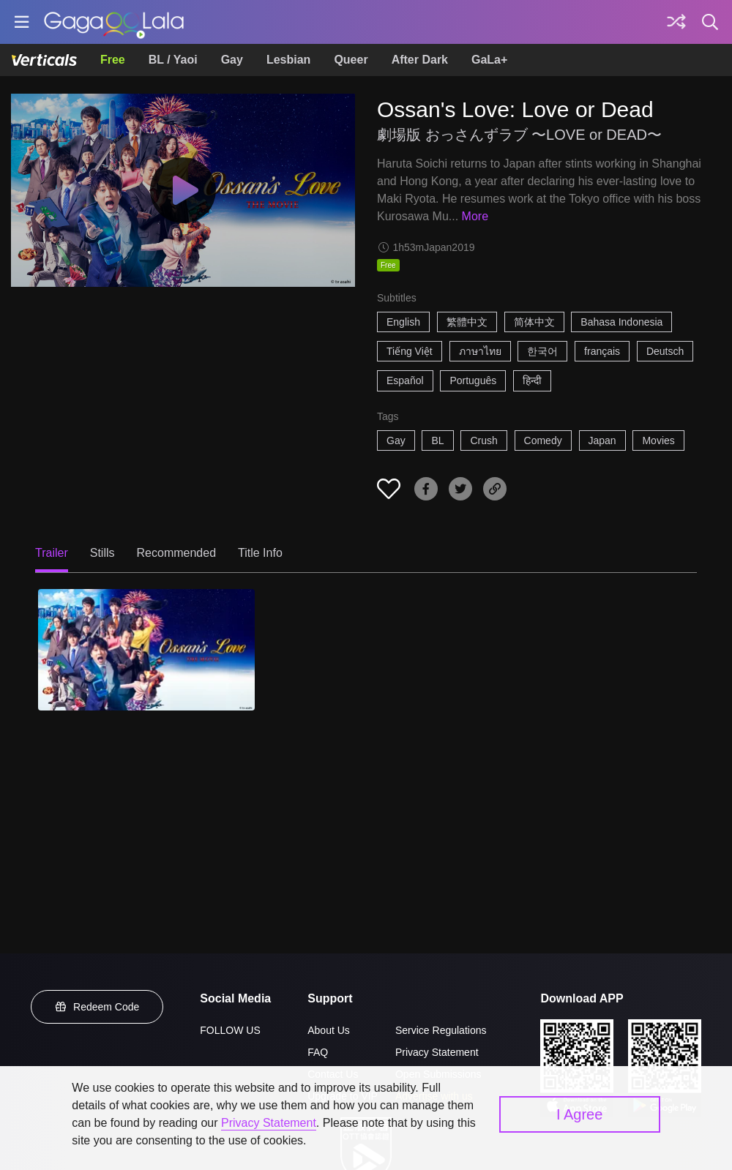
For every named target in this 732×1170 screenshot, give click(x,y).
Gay (232, 59)
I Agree (579, 1114)
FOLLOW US (230, 1030)
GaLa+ (489, 59)
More (475, 216)
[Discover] (676, 22)
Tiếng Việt (409, 351)
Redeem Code (97, 1007)
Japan (602, 440)
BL (437, 440)
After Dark (420, 59)
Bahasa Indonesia (621, 322)
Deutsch (665, 351)
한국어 (542, 351)
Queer (350, 59)
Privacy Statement (437, 1052)
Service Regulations (441, 1030)
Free (112, 59)
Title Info (260, 553)
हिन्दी (532, 380)
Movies (658, 440)
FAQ (317, 1052)
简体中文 (534, 322)
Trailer (51, 553)
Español (405, 380)
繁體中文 (467, 322)
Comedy (543, 440)
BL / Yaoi (173, 59)
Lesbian (288, 59)
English (403, 322)
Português (472, 380)
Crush (483, 440)
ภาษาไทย (480, 351)
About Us (328, 1030)
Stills (102, 553)
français (602, 351)
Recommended (177, 553)
